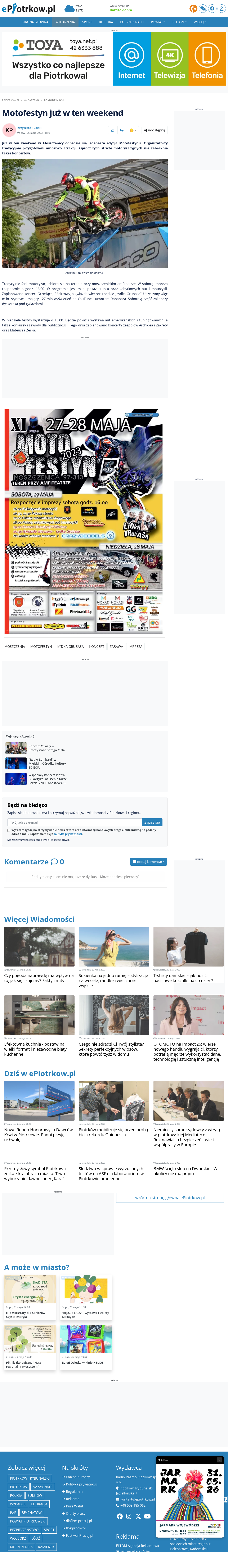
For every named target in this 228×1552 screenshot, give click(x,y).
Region (178, 22)
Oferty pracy (75, 1513)
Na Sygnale (43, 1487)
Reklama (72, 1499)
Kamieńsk (46, 1547)
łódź (35, 1538)
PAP (13, 1512)
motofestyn (41, 646)
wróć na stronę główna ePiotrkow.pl (170, 1197)
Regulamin (74, 1491)
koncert (96, 646)
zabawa (116, 646)
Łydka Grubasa (70, 646)
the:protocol (76, 1528)
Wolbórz (18, 1538)
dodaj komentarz (148, 861)
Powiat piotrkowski (27, 1521)
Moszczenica (21, 1547)
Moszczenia (14, 646)
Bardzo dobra (121, 10)
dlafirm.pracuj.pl (79, 1521)
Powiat (157, 22)
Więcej (199, 22)
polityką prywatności (67, 834)
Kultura (106, 22)
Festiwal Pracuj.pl (79, 1535)
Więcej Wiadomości (39, 919)
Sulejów (35, 1495)
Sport (87, 22)
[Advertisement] (85, 369)
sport (49, 1530)
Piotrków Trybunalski (30, 1478)
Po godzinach (132, 22)
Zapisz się (152, 822)
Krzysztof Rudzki (29, 128)
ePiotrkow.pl (10, 100)
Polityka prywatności (82, 1484)
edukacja (39, 1504)
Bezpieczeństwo (24, 1530)
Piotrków (18, 1487)
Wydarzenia (65, 22)
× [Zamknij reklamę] (219, 1459)
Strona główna (35, 22)
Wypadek (18, 1504)
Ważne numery (78, 1477)
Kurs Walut (74, 1506)
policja (16, 1495)
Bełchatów (32, 1512)
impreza (135, 646)
